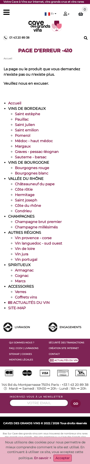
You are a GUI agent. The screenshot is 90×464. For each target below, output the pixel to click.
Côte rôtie (24, 189)
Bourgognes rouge (32, 168)
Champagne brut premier (38, 222)
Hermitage (25, 195)
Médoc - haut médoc (34, 141)
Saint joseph (26, 200)
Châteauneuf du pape (35, 184)
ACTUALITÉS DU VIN (29, 302)
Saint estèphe (27, 114)
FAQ (11, 348)
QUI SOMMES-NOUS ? (21, 342)
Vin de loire (25, 249)
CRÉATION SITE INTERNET (64, 348)
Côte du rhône (28, 205)
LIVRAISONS (31, 348)
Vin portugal (26, 259)
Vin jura (21, 254)
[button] (50, 14)
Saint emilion (27, 130)
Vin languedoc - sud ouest (38, 243)
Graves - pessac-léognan (37, 152)
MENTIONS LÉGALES (21, 359)
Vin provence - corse (33, 238)
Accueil (14, 103)
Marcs (20, 281)
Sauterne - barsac (30, 157)
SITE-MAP (17, 308)
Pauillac (22, 119)
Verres (20, 292)
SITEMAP (14, 354)
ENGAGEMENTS (70, 327)
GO (75, 403)
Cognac (22, 276)
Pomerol (22, 135)
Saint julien (25, 125)
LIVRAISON (22, 327)
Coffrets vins (26, 297)
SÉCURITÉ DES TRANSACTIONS (66, 342)
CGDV (19, 348)
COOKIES (26, 354)
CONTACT (54, 354)
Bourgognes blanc (31, 173)
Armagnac (24, 270)
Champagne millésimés (36, 227)
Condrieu (23, 211)
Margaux (23, 146)
